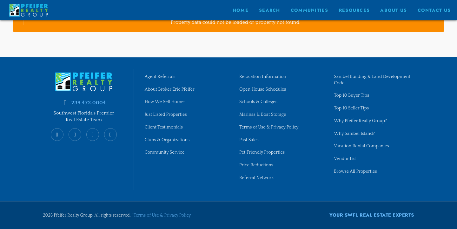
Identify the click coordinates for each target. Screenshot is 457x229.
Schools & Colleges (258, 101)
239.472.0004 (88, 101)
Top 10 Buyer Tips (352, 94)
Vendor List (345, 158)
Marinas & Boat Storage (263, 113)
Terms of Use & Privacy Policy (269, 126)
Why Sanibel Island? (355, 133)
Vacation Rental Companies (362, 146)
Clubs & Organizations (168, 139)
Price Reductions (256, 165)
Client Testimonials (164, 126)
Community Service (165, 152)
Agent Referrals (160, 75)
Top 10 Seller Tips (351, 107)
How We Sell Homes (166, 101)
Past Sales (249, 139)
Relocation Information (263, 75)
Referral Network (257, 177)
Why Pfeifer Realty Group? (361, 120)
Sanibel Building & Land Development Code (373, 79)
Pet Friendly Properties (262, 152)
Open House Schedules (263, 88)
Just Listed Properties (166, 113)
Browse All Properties (356, 171)
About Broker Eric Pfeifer (170, 88)
